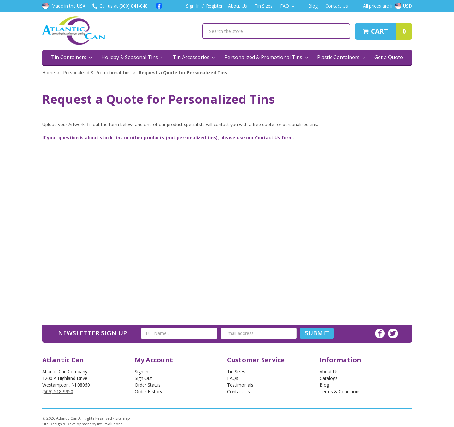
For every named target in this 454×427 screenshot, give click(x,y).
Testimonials (240, 385)
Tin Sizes (264, 6)
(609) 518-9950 (57, 391)
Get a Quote (388, 57)
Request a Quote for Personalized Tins (183, 73)
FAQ (287, 6)
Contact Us (336, 6)
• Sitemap (121, 418)
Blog (313, 6)
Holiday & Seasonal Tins (132, 57)
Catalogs (329, 378)
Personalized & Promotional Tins (266, 57)
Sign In (193, 6)
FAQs (232, 378)
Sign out (143, 378)
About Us (237, 6)
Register (214, 6)
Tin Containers (71, 57)
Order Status (148, 385)
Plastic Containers (341, 57)
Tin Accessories (194, 57)
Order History (148, 391)
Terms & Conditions (340, 391)
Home (48, 73)
